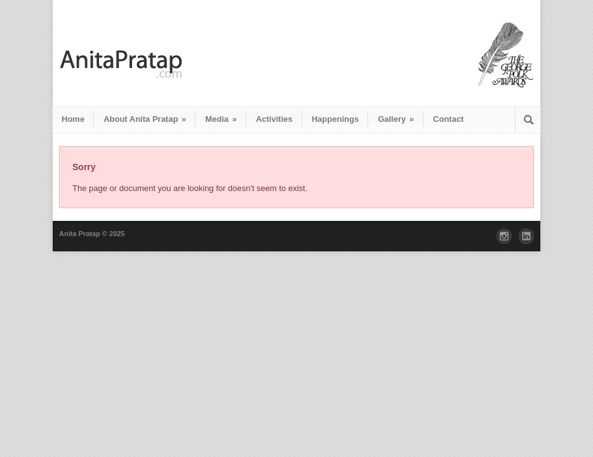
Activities (274, 119)
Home (73, 119)
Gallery (396, 119)
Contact (448, 119)
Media (221, 119)
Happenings (335, 119)
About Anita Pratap (144, 119)
